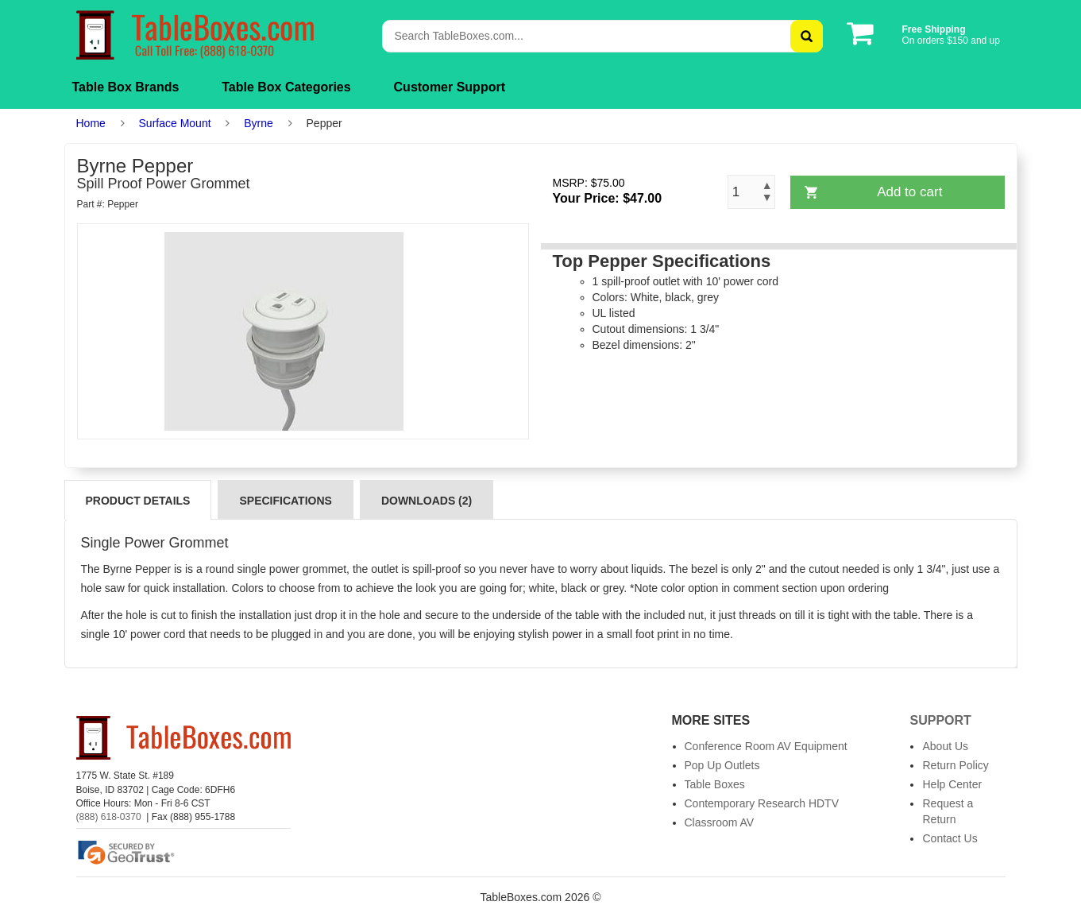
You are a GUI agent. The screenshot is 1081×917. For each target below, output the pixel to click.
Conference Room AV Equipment (766, 746)
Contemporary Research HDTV (762, 803)
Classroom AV (720, 822)
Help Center (952, 784)
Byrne (258, 123)
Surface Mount (175, 123)
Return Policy (955, 765)
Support (940, 720)
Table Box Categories (286, 87)
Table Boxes (715, 784)
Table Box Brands (126, 87)
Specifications (285, 500)
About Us (945, 746)
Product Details (138, 500)
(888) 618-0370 (108, 816)
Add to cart (909, 191)
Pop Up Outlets (722, 765)
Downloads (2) (426, 500)
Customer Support (449, 87)
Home (91, 123)
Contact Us (949, 838)
